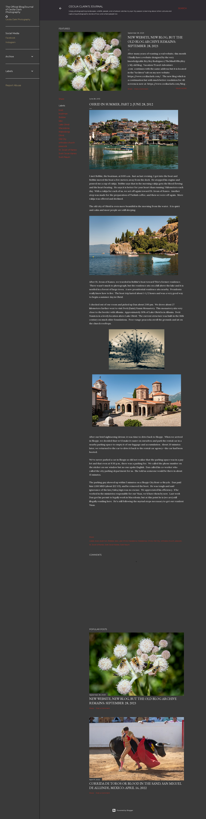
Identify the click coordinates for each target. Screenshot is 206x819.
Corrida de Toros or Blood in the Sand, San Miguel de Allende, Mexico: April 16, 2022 (135, 785)
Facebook (10, 38)
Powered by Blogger (122, 810)
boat (61, 110)
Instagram (11, 42)
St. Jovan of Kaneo (68, 150)
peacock (63, 146)
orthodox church (67, 142)
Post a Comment (141, 89)
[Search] (182, 8)
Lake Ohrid (64, 124)
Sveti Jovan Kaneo (68, 153)
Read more (181, 88)
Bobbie (62, 117)
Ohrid (61, 135)
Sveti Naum (64, 157)
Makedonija (64, 132)
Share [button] (130, 89)
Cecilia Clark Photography (18, 19)
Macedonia (64, 128)
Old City (62, 139)
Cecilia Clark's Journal (86, 6)
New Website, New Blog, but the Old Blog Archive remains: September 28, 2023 (155, 41)
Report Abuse (13, 85)
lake (61, 121)
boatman (63, 113)
